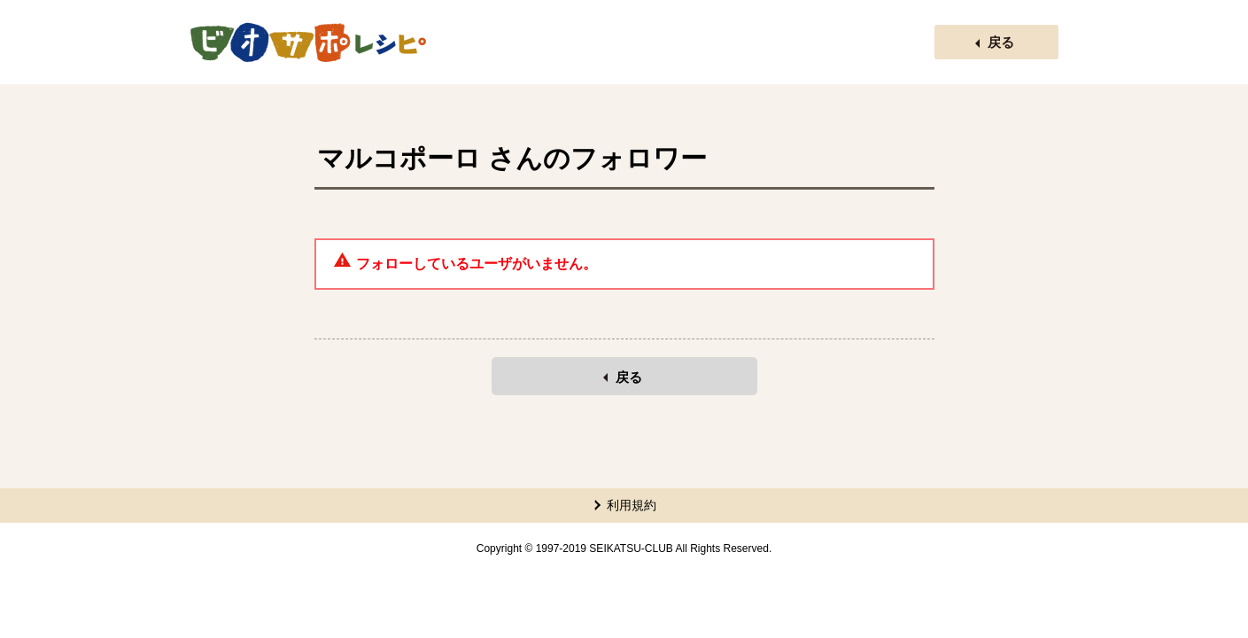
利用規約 (631, 505)
